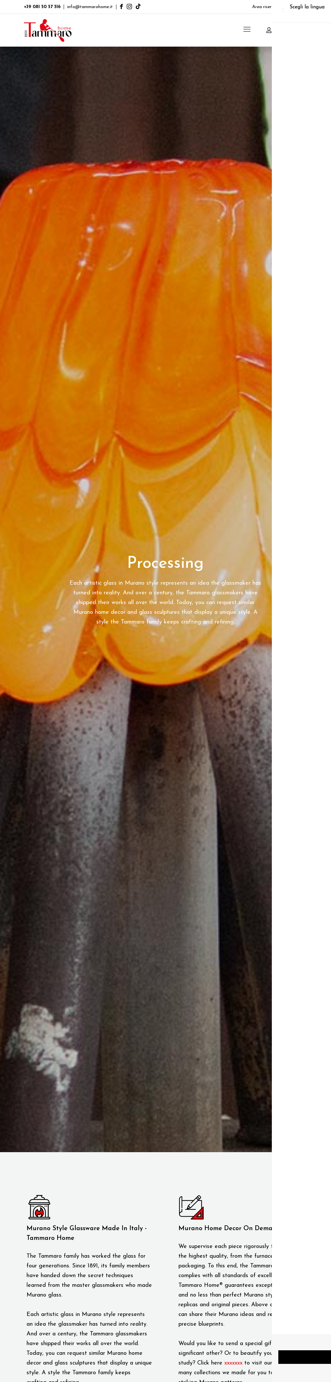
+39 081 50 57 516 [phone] (42, 7)
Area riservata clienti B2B (278, 7)
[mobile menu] (246, 30)
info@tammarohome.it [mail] (90, 7)
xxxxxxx (233, 1363)
